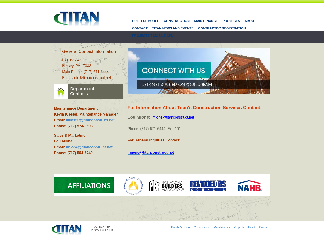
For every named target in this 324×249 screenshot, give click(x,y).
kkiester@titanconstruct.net (90, 120)
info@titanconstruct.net (92, 78)
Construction (177, 21)
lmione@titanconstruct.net (89, 147)
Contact (140, 28)
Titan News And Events (172, 28)
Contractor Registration (222, 28)
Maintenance (206, 21)
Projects (231, 21)
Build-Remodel (145, 21)
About (250, 21)
